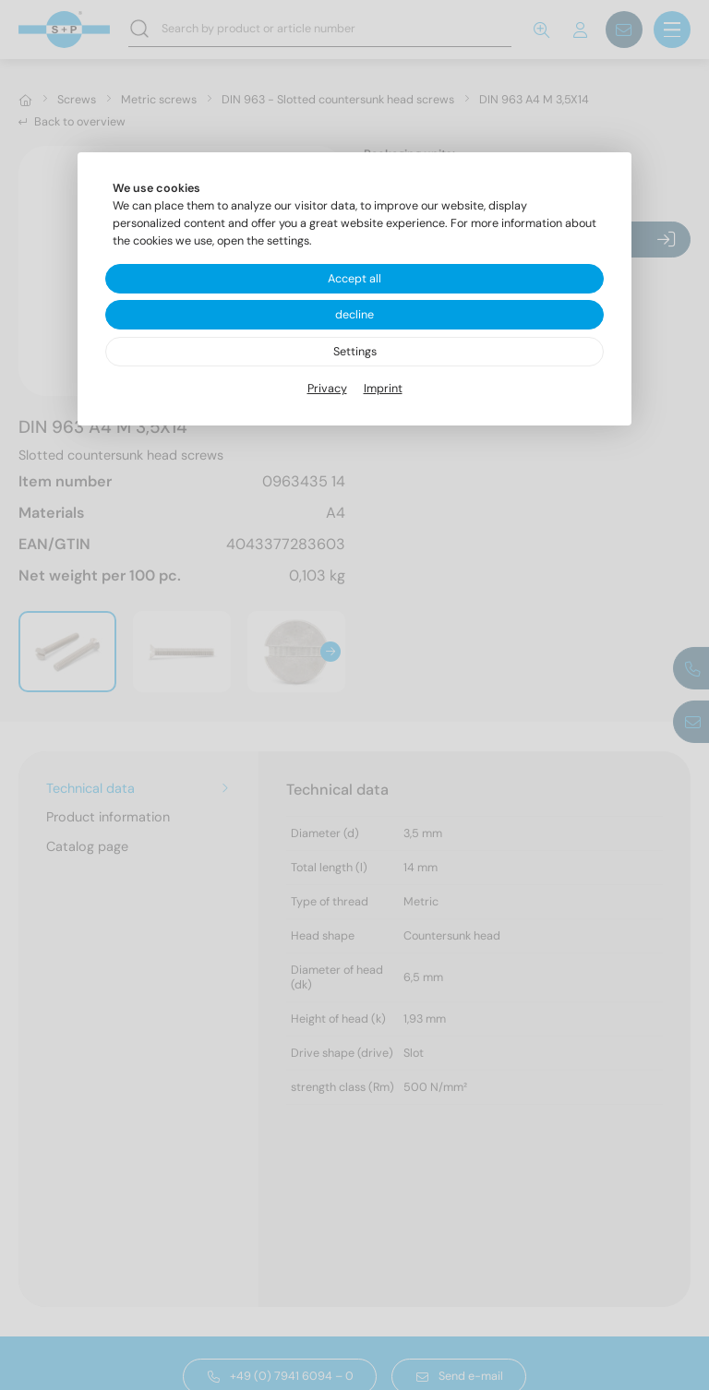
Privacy (327, 388)
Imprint (383, 388)
